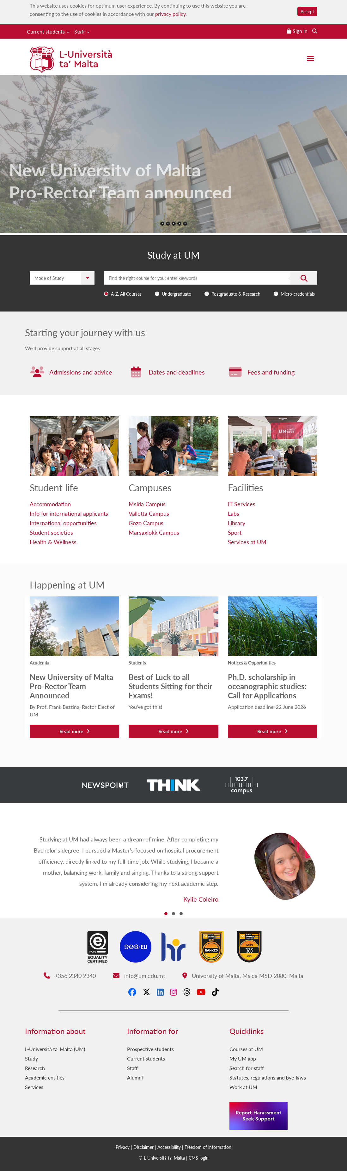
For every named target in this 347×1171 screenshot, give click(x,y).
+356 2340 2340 (70, 975)
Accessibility (169, 1147)
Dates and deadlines (177, 372)
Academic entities (44, 1077)
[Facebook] (132, 992)
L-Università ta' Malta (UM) (55, 1049)
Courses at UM (246, 1049)
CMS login (199, 1158)
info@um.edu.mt (139, 975)
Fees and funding (271, 372)
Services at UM (247, 542)
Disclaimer (143, 1147)
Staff (81, 31)
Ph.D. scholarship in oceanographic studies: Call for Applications (267, 686)
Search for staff (246, 1068)
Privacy (123, 1147)
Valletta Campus (149, 513)
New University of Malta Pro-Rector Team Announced (71, 686)
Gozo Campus (146, 523)
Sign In (300, 31)
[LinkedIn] (160, 992)
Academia (39, 662)
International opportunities (63, 523)
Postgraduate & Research (235, 294)
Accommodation (50, 504)
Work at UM (243, 1087)
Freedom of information (208, 1147)
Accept (307, 11)
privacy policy (170, 13)
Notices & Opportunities (252, 662)
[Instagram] (173, 992)
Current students (48, 31)
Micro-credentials (298, 294)
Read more (74, 731)
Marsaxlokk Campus (154, 532)
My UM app (242, 1058)
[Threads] (186, 992)
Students (137, 662)
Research (35, 1068)
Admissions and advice (80, 372)
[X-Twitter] (146, 992)
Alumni (135, 1077)
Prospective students (150, 1049)
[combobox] (210, 285)
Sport (234, 532)
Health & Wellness (53, 542)
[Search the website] (314, 31)
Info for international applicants (69, 513)
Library (236, 523)
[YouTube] (201, 992)
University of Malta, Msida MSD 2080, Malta (242, 975)
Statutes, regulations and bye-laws (267, 1077)
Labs (233, 513)
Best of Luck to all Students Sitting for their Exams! (170, 686)
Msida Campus (147, 504)
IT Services (241, 504)
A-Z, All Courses (126, 294)
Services (34, 1087)
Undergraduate (176, 294)
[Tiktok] (215, 992)
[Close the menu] (310, 58)
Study (31, 1058)
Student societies (51, 532)
